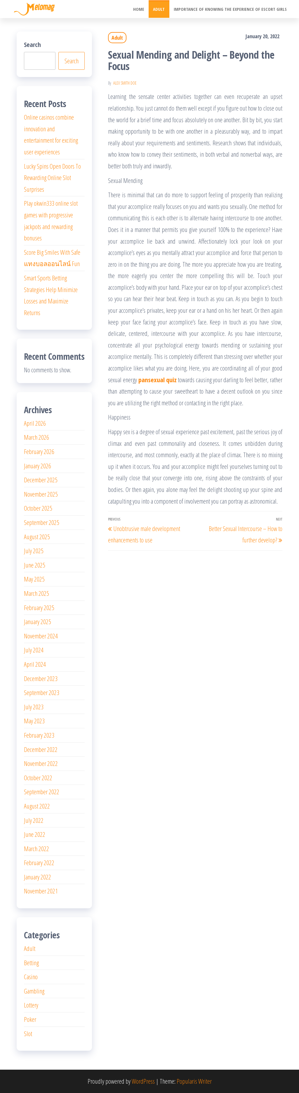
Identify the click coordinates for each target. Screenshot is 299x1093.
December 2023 (41, 678)
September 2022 (41, 791)
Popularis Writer (194, 1081)
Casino (31, 976)
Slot (28, 1033)
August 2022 (37, 806)
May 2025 (34, 579)
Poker (30, 1019)
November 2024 (41, 635)
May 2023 (34, 720)
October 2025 (38, 508)
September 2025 (41, 522)
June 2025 (34, 565)
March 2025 (36, 593)
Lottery (31, 1005)
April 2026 (35, 423)
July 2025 (34, 550)
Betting (31, 962)
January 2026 (37, 465)
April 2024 (35, 664)
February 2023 (39, 735)
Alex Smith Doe (125, 83)
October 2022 (38, 777)
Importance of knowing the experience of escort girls (230, 9)
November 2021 (41, 890)
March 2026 (36, 437)
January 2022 (37, 876)
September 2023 (41, 692)
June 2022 (34, 834)
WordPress (143, 1081)
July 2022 (34, 820)
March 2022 (36, 848)
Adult (159, 9)
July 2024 (34, 649)
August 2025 (37, 536)
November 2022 (41, 763)
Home (139, 9)
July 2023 (34, 706)
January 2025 (37, 621)
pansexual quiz (157, 379)
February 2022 (39, 862)
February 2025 (39, 607)
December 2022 (41, 749)
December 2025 (41, 479)
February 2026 (39, 451)
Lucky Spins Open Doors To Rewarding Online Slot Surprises (52, 177)
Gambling (34, 991)
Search (32, 44)
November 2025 (41, 494)
